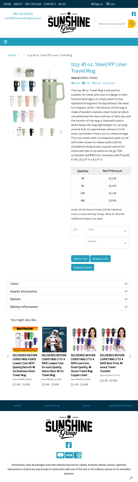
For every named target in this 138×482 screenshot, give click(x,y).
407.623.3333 (23, 13)
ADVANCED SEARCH (121, 405)
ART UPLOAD (33, 4)
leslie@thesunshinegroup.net (23, 18)
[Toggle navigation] (5, 41)
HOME (7, 4)
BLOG (62, 4)
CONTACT (50, 4)
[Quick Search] (111, 24)
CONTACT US (52, 405)
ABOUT (18, 4)
